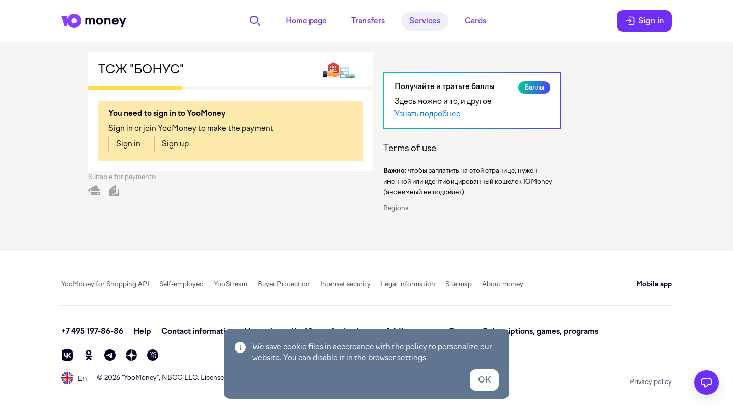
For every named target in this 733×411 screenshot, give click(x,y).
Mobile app (654, 284)
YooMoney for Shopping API (105, 284)
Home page (306, 20)
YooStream (230, 284)
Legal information (408, 284)
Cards (475, 20)
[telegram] (110, 355)
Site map (458, 284)
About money (502, 284)
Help (142, 331)
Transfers (368, 20)
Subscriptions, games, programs (540, 331)
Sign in (644, 21)
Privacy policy (651, 382)
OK (484, 380)
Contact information (198, 331)
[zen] (131, 355)
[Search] (255, 21)
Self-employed (181, 284)
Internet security (345, 284)
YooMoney (140, 377)
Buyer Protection (284, 284)
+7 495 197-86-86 (92, 331)
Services (424, 20)
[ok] (88, 355)
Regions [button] (395, 208)
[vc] (153, 355)
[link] (128, 144)
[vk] (67, 355)
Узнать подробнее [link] (427, 114)
